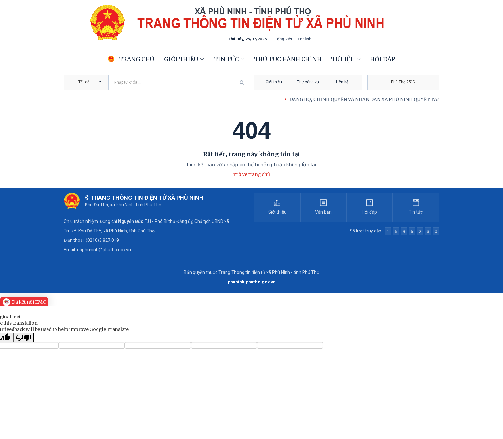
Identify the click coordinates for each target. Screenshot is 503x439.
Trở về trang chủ (251, 174)
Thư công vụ (308, 82)
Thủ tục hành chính (287, 59)
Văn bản (323, 212)
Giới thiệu (181, 59)
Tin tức (226, 59)
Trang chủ (131, 59)
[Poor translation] (23, 337)
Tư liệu (343, 59)
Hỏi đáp (382, 59)
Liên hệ (342, 82)
